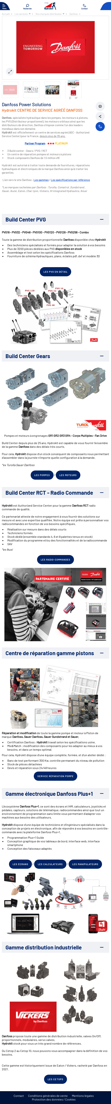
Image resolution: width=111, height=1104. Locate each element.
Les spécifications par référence (70, 180)
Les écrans (20, 864)
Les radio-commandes (55, 559)
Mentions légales (83, 1095)
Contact (19, 1095)
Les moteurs (68, 475)
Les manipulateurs (85, 864)
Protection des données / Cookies (54, 1099)
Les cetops (55, 1079)
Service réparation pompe (55, 776)
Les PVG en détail (55, 271)
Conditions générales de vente (48, 1095)
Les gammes (41, 180)
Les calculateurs (50, 864)
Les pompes (42, 475)
